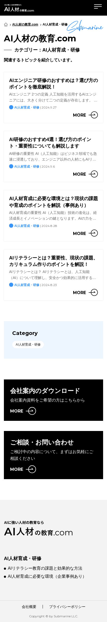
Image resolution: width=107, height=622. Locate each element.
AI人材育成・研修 (22, 558)
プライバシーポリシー (67, 606)
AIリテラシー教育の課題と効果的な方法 (45, 568)
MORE (16, 411)
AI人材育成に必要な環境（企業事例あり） (47, 576)
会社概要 (29, 606)
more (79, 115)
